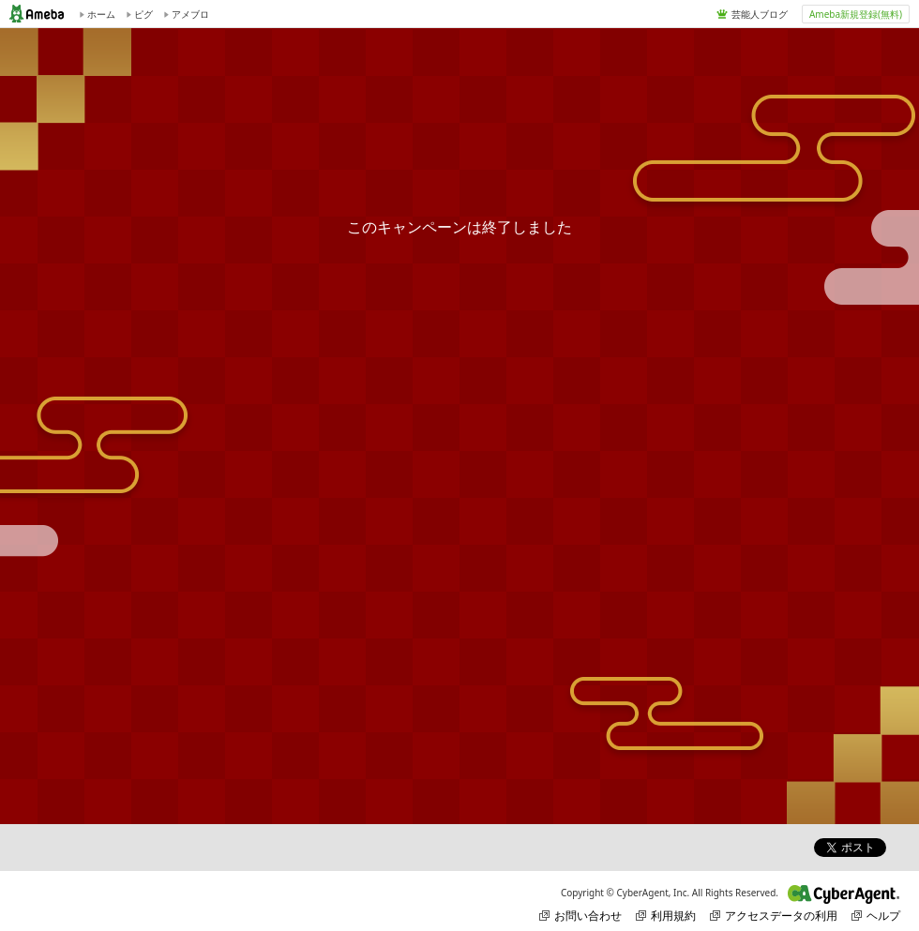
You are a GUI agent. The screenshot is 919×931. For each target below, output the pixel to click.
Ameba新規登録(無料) (855, 14)
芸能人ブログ (759, 14)
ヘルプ (875, 915)
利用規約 (666, 915)
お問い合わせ (580, 915)
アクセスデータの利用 (773, 915)
